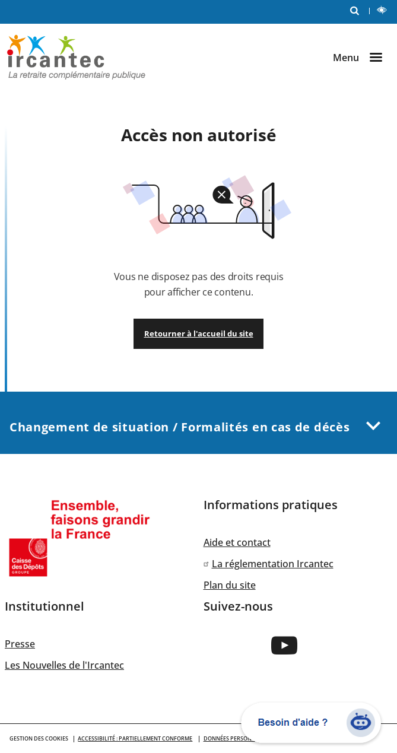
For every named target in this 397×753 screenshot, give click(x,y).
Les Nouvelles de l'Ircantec (64, 665)
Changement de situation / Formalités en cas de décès (198, 423)
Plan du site (230, 585)
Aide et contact (237, 542)
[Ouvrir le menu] (362, 58)
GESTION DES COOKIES (38, 738)
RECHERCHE (357, 10)
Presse (20, 643)
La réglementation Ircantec (273, 563)
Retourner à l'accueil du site (198, 333)
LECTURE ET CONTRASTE (384, 11)
